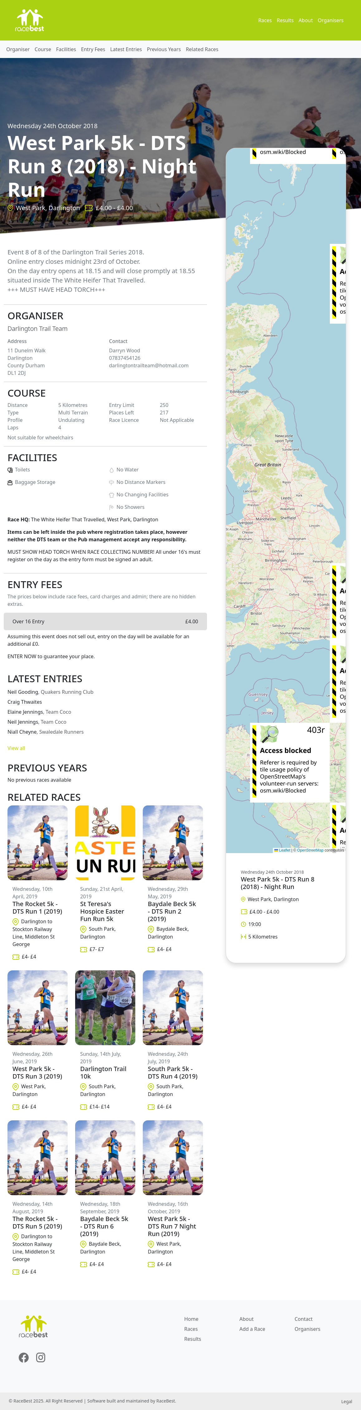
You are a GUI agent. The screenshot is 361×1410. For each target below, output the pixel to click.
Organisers (331, 20)
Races (265, 20)
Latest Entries (126, 49)
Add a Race (252, 1328)
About (306, 20)
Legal (346, 1401)
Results (285, 20)
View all (16, 748)
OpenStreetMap (310, 850)
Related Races (202, 49)
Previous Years (164, 49)
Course (43, 49)
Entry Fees (93, 49)
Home (191, 1319)
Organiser (18, 49)
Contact (304, 1319)
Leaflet (282, 850)
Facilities (66, 49)
